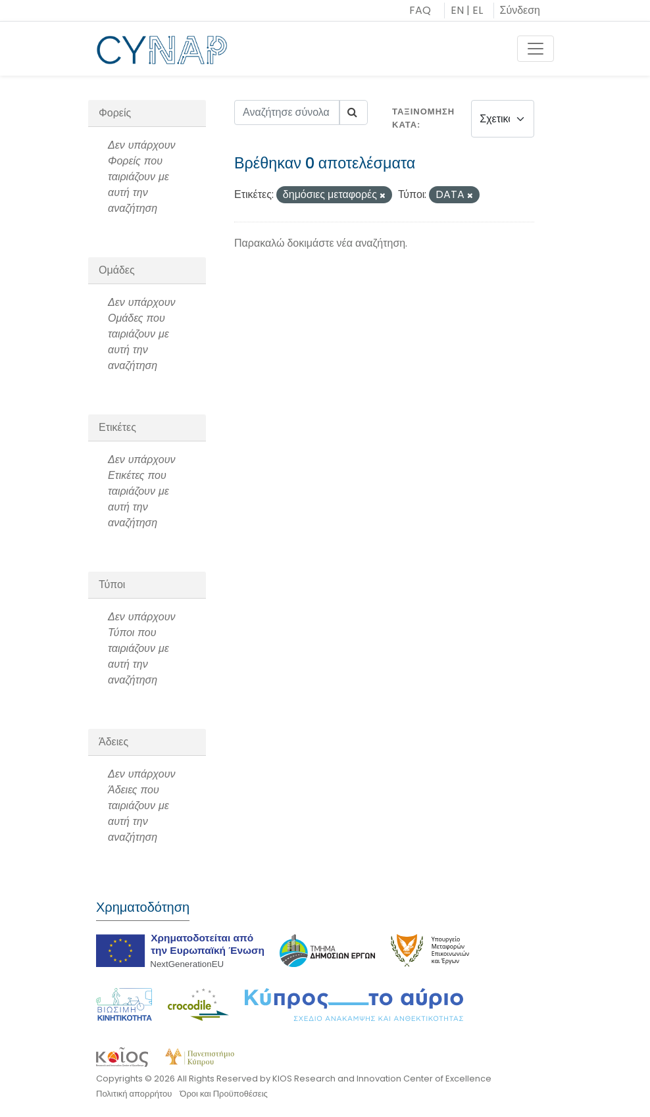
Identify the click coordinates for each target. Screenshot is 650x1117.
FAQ (420, 10)
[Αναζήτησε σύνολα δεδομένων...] (287, 112)
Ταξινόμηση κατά (423, 118)
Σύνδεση (520, 10)
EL (477, 10)
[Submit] (353, 112)
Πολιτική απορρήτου (134, 1093)
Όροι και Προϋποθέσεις (223, 1093)
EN (457, 10)
